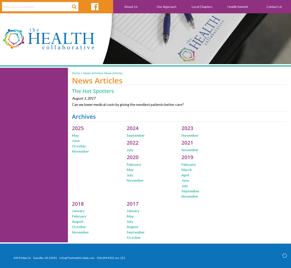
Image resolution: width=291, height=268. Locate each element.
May (75, 135)
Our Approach (166, 6)
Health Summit (237, 6)
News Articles (92, 73)
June (76, 141)
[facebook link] (94, 6)
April (185, 175)
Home (76, 73)
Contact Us (274, 6)
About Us (131, 6)
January (78, 211)
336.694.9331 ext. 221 (111, 258)
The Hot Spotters (93, 91)
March (186, 170)
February (134, 164)
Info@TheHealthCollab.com (76, 258)
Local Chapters (202, 6)
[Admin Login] (281, 255)
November (80, 151)
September (136, 135)
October (79, 146)
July (130, 150)
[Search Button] (74, 6)
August (78, 221)
